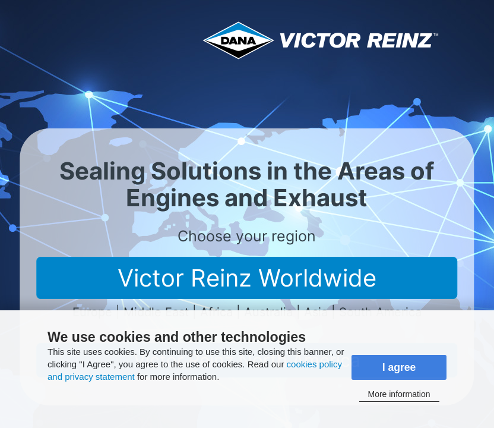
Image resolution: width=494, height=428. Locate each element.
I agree (399, 367)
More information (399, 394)
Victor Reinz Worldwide (247, 277)
